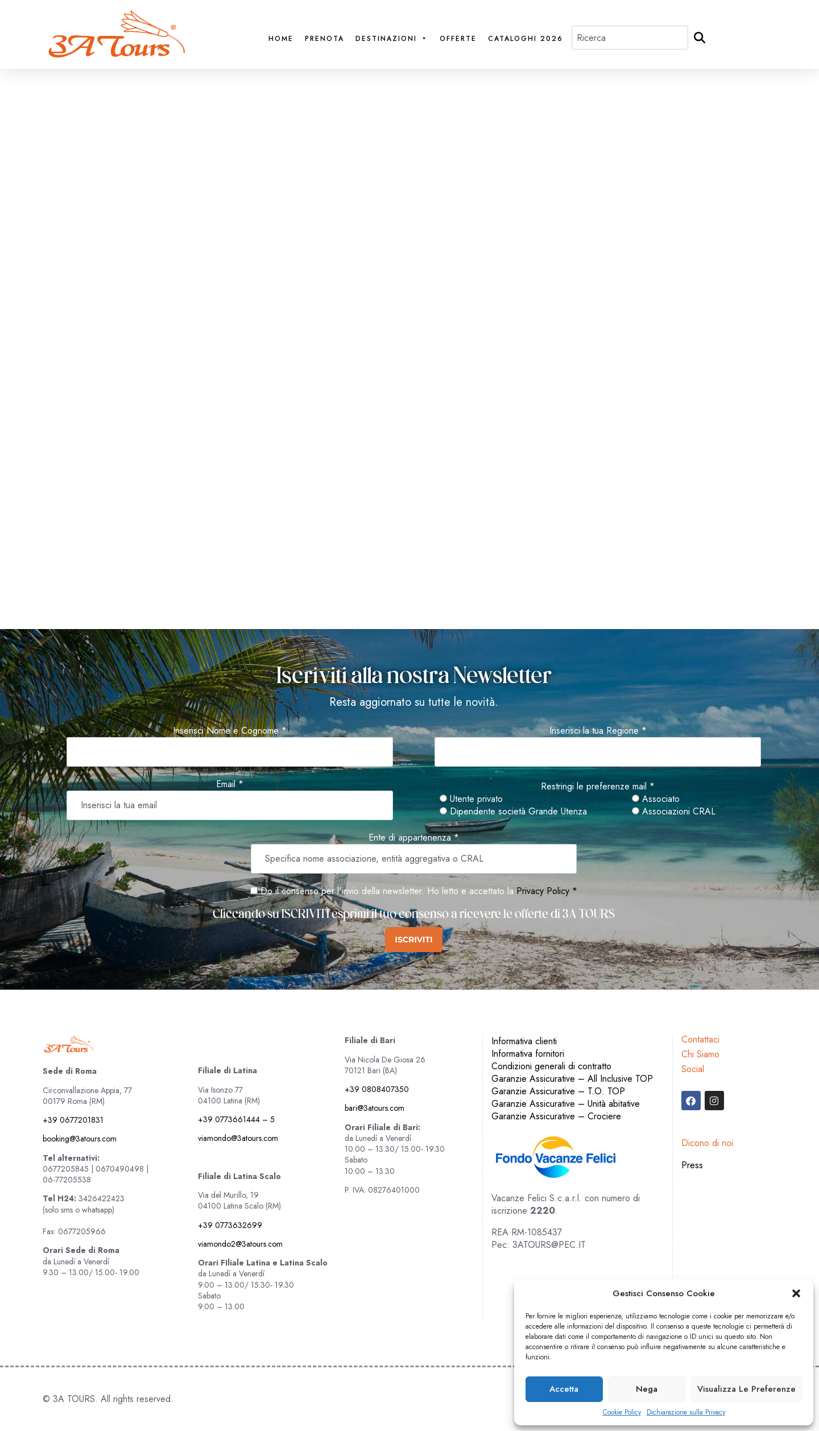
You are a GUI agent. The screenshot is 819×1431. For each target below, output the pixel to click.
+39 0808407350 (377, 1089)
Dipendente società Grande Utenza (513, 811)
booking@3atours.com (80, 1138)
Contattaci (700, 1039)
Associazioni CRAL (673, 811)
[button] (796, 1293)
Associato (656, 799)
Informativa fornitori (527, 1053)
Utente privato (471, 799)
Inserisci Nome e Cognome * (230, 731)
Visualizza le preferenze (746, 1389)
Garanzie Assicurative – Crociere (556, 1116)
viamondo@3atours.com (238, 1138)
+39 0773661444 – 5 (236, 1119)
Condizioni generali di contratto (551, 1066)
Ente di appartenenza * (414, 838)
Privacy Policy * (546, 891)
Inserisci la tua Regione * (598, 731)
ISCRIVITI (413, 939)
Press (692, 1165)
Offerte (458, 39)
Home (280, 39)
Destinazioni (391, 39)
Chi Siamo (700, 1054)
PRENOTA (324, 39)
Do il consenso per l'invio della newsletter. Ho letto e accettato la (382, 891)
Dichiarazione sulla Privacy (686, 1412)
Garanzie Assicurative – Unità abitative (565, 1103)
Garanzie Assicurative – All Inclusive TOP (572, 1078)
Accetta (563, 1389)
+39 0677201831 (73, 1120)
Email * (229, 784)
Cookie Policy (622, 1412)
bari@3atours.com (374, 1108)
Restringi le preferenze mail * (598, 786)
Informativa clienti (524, 1041)
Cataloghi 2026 (525, 39)
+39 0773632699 (230, 1225)
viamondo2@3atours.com (240, 1244)
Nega (646, 1389)
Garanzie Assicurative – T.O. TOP (558, 1091)
